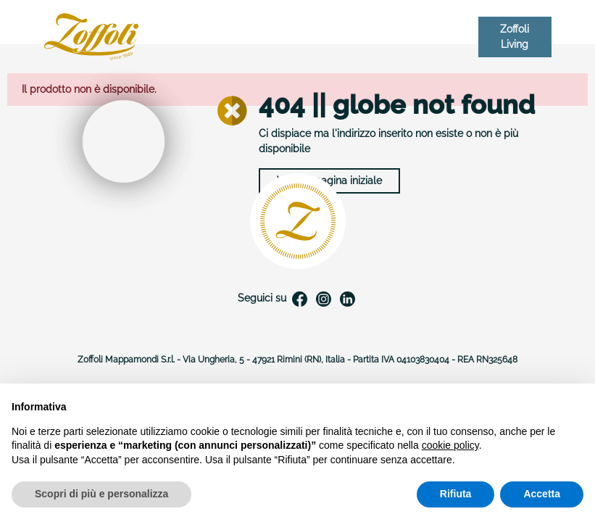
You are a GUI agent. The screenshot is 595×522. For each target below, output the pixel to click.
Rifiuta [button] (456, 494)
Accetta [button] (541, 494)
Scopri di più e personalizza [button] (101, 494)
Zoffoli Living (514, 36)
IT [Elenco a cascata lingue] (462, 36)
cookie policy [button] (450, 445)
